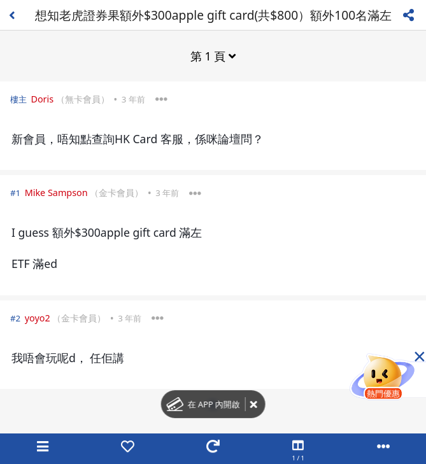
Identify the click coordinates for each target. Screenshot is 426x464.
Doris (42, 99)
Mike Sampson (56, 192)
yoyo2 (37, 318)
